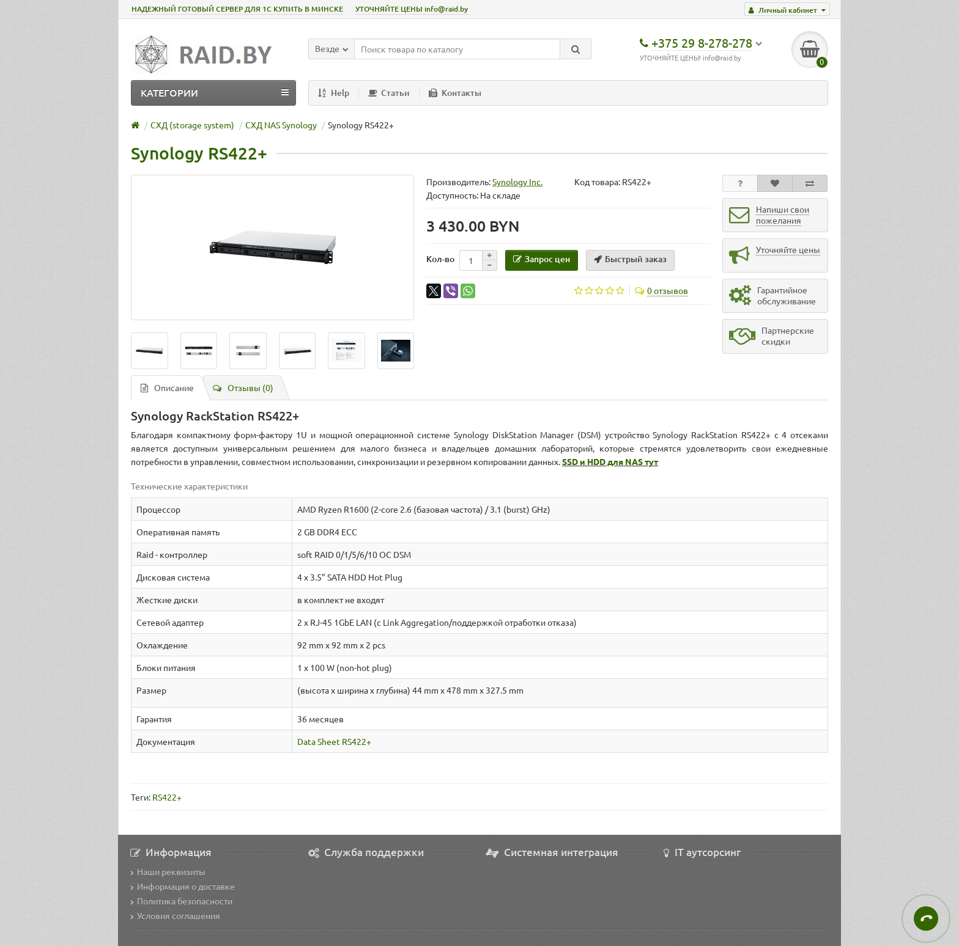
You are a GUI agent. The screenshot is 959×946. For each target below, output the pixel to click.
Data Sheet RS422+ (334, 741)
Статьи (389, 92)
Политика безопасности (181, 900)
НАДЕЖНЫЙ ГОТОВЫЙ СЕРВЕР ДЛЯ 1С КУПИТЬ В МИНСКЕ (237, 9)
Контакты (455, 92)
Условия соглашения (175, 915)
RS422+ (167, 796)
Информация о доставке (182, 886)
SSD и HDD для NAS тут (610, 461)
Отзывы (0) (243, 387)
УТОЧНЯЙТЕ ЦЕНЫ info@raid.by (411, 9)
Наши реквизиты (168, 871)
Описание (167, 387)
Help (333, 92)
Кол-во (440, 259)
